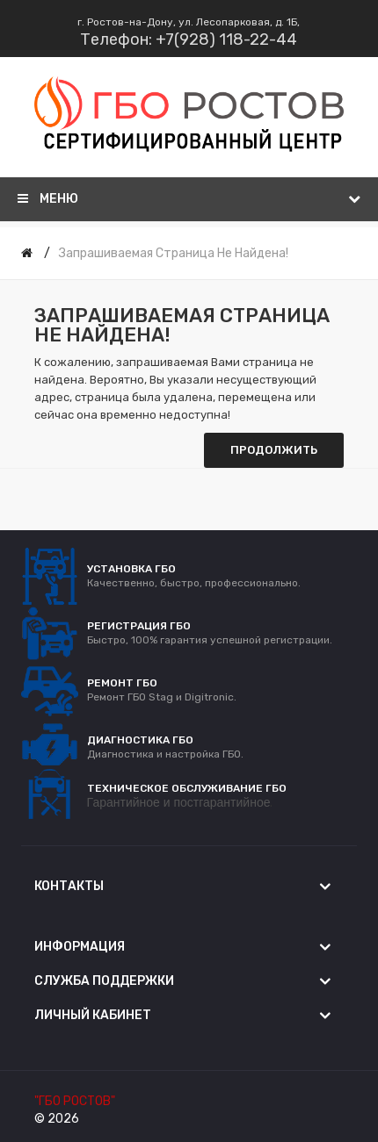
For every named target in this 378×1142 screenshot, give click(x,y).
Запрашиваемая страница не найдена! (173, 253)
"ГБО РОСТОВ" (74, 1101)
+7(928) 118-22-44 (226, 39)
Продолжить (273, 449)
